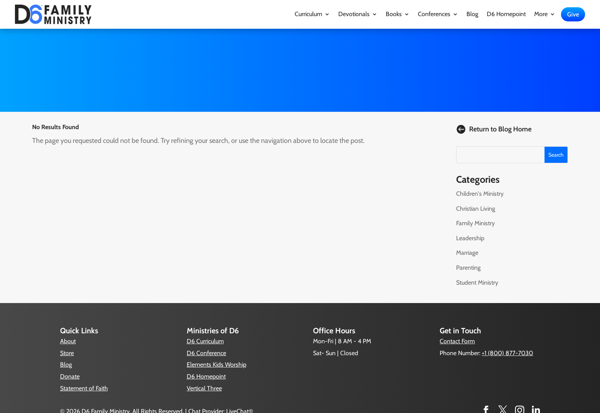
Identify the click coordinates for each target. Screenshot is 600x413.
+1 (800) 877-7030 (507, 353)
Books (394, 14)
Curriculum (308, 14)
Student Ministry (477, 282)
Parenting (468, 267)
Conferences (434, 14)
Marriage (467, 252)
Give (573, 14)
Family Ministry (475, 223)
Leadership (470, 238)
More (541, 14)
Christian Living (475, 208)
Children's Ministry (480, 193)
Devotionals (354, 14)
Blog (472, 14)
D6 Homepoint (506, 14)
